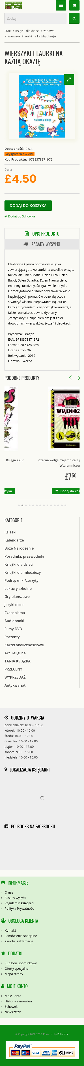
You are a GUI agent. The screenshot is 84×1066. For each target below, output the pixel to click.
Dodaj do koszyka (28, 205)
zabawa (48, 31)
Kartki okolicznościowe (24, 645)
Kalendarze (14, 540)
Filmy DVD (13, 628)
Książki (10, 532)
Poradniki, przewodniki (24, 556)
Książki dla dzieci (27, 31)
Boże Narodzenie (19, 548)
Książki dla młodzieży (22, 572)
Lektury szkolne (18, 588)
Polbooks (62, 1034)
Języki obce (14, 604)
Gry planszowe (17, 596)
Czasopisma (14, 612)
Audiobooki (14, 620)
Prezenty (12, 636)
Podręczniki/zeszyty (21, 580)
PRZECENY (13, 669)
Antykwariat (15, 685)
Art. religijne (15, 653)
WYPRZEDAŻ (15, 677)
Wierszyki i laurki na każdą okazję (32, 36)
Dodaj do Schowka (21, 216)
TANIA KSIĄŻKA (17, 661)
